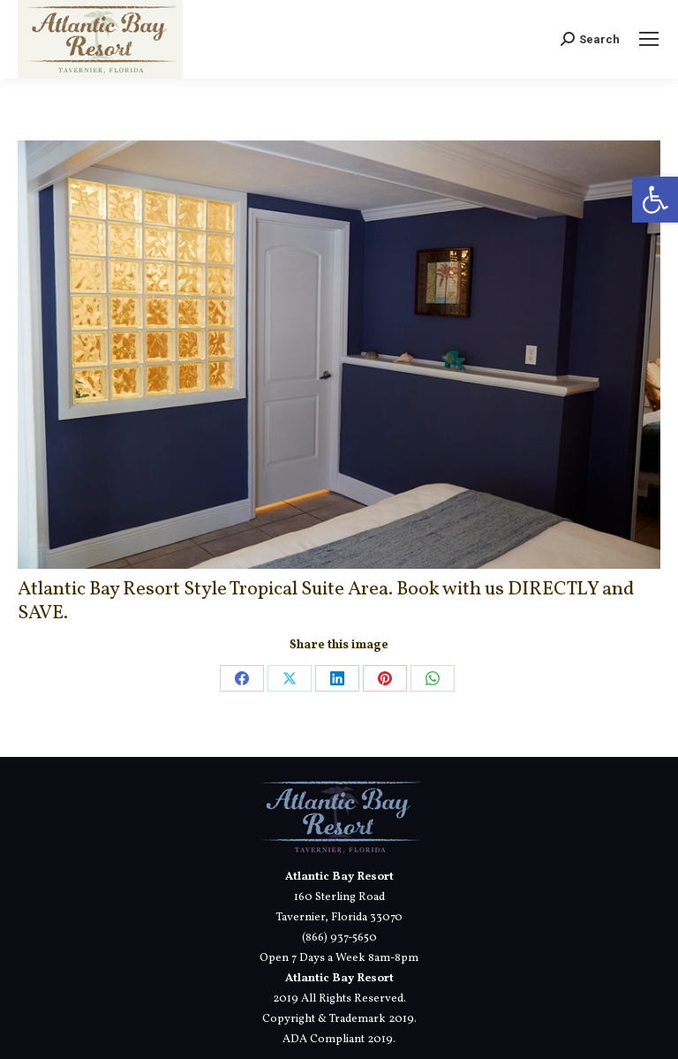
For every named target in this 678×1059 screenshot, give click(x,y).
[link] (655, 200)
